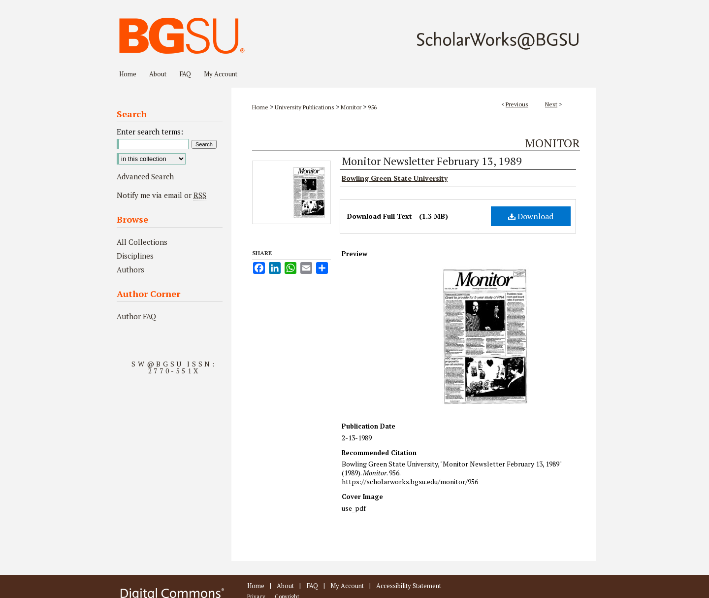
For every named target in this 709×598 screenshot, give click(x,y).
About (285, 585)
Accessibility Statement (408, 585)
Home (260, 107)
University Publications (304, 107)
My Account (347, 585)
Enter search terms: (150, 131)
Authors (130, 269)
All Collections (142, 242)
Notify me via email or (161, 195)
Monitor (351, 107)
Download (530, 216)
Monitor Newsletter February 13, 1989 (432, 161)
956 (372, 107)
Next (551, 104)
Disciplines (135, 256)
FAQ (312, 585)
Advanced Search (145, 176)
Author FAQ (136, 316)
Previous (517, 104)
